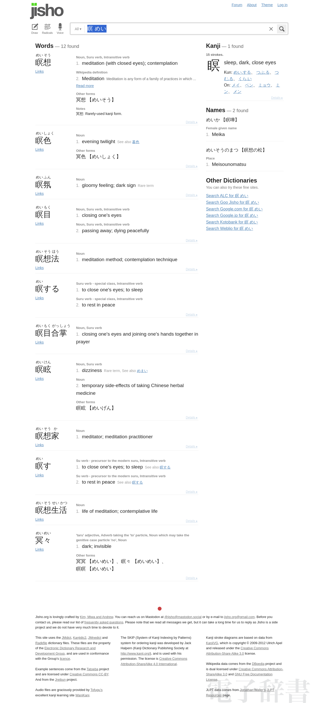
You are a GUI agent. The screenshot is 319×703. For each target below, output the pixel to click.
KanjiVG (212, 643)
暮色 (135, 142)
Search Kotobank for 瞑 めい (232, 222)
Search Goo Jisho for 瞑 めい (232, 202)
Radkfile (41, 643)
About (252, 5)
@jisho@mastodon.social (182, 617)
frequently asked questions (103, 622)
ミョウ (264, 85)
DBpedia (258, 664)
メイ (236, 85)
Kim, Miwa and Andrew (96, 617)
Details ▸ (192, 122)
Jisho (47, 11)
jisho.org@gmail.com (239, 617)
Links (39, 71)
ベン (249, 85)
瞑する (165, 467)
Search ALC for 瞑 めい (227, 196)
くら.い (245, 78)
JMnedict (94, 638)
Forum (237, 5)
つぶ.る (263, 72)
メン (237, 91)
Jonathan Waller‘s (253, 690)
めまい (142, 371)
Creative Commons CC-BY (89, 674)
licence (65, 659)
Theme (267, 5)
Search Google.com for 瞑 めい (234, 209)
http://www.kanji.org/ (135, 653)
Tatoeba (92, 669)
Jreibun (60, 679)
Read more (85, 86)
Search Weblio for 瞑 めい (229, 228)
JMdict (66, 638)
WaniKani (82, 695)
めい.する (242, 72)
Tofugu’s (96, 690)
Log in (283, 5)
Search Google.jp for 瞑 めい (232, 215)
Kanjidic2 (79, 638)
